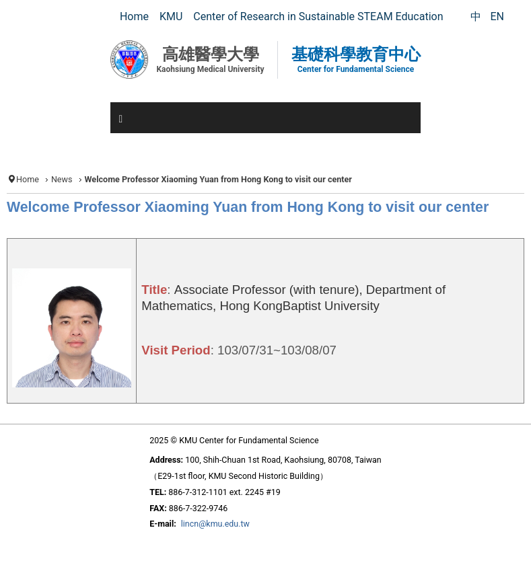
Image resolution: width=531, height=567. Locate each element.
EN (497, 16)
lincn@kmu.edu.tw (215, 524)
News (62, 179)
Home (27, 179)
